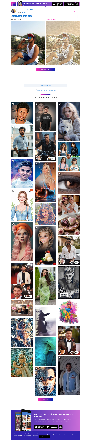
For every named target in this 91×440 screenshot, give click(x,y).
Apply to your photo (45, 69)
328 (24, 12)
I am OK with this (44, 437)
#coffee (14, 16)
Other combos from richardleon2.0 (45, 90)
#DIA (29, 16)
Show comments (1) (45, 85)
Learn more (35, 435)
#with (25, 16)
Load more (45, 399)
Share (71, 11)
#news (20, 16)
